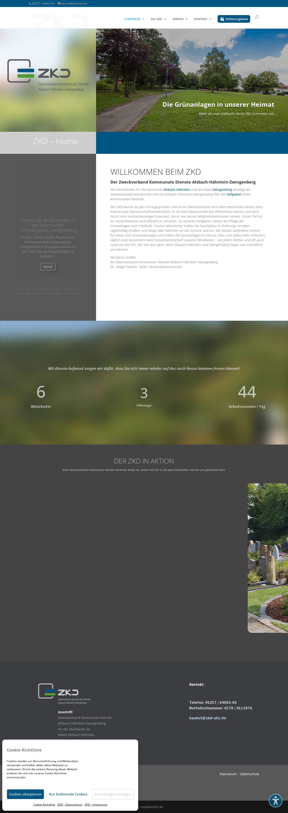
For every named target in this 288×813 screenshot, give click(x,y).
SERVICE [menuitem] (178, 19)
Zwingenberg (222, 189)
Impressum (228, 774)
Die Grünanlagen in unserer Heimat (218, 106)
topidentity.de (152, 807)
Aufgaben (234, 194)
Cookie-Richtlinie (44, 804)
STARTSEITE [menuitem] (132, 19)
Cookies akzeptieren (25, 794)
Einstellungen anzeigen (112, 794)
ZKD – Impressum (96, 804)
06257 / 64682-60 (43, 3)
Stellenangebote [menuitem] (236, 19)
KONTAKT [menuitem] (200, 19)
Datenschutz (249, 774)
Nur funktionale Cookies (68, 794)
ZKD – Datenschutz (69, 804)
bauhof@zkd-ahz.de (207, 717)
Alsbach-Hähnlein (176, 189)
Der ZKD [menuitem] (156, 19)
